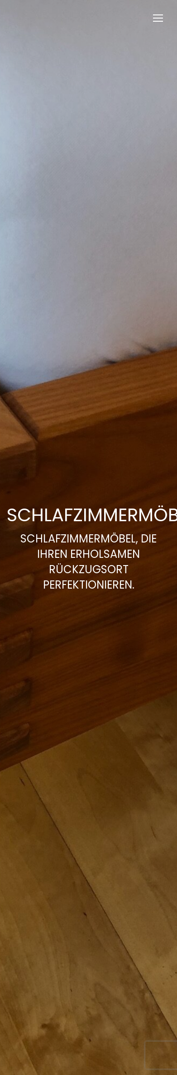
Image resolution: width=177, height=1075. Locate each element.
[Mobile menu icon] (158, 18)
